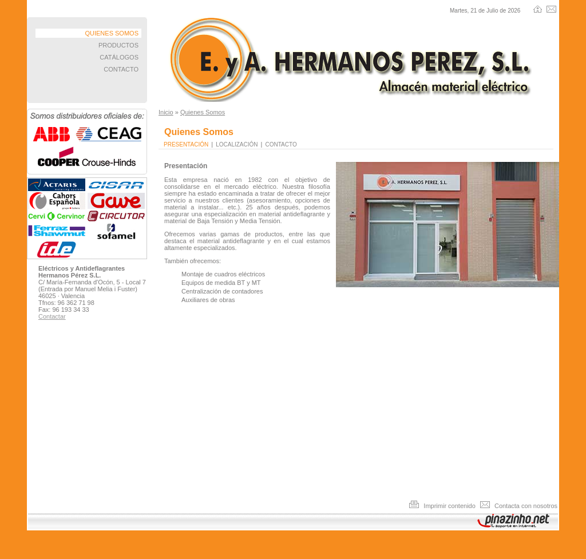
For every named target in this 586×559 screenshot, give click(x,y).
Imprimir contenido (443, 505)
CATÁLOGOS (119, 57)
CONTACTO (121, 69)
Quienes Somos (202, 112)
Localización (237, 144)
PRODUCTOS (118, 45)
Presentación (186, 144)
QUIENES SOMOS (111, 33)
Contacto (281, 144)
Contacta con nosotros (518, 505)
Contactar (52, 316)
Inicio (166, 112)
